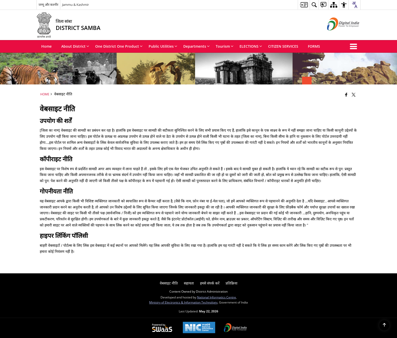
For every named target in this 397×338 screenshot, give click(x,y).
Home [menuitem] (46, 46)
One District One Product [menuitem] (119, 46)
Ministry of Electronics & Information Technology (183, 302)
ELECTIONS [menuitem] (251, 46)
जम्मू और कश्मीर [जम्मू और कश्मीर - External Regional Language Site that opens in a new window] (48, 4)
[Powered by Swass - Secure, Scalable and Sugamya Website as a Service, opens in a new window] (162, 328)
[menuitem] (304, 4)
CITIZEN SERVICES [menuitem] (283, 46)
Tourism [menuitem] (224, 46)
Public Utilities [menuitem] (163, 46)
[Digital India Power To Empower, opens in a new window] (235, 328)
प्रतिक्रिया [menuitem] (231, 283)
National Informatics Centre (216, 297)
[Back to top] (384, 325)
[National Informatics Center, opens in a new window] (199, 328)
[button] (354, 46)
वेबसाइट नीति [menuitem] (169, 283)
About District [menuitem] (75, 46)
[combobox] (354, 5)
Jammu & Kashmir (75, 4)
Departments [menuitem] (196, 46)
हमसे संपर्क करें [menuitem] (210, 283)
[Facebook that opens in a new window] (346, 95)
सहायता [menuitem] (189, 283)
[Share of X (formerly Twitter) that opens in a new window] (353, 95)
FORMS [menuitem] (314, 46)
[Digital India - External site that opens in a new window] (337, 34)
